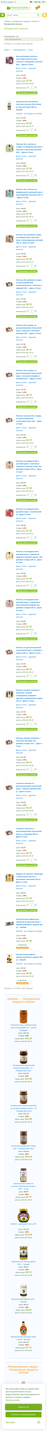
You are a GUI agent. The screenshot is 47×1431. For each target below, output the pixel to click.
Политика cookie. (13, 1400)
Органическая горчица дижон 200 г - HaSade (24, 1263)
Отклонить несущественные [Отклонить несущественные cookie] (23, 1414)
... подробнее (21, 945)
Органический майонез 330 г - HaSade (23, 1300)
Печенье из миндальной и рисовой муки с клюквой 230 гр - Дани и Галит (28, 511)
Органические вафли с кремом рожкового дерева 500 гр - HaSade (29, 957)
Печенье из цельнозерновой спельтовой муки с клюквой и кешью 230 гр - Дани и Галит (29, 650)
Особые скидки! (8, 2)
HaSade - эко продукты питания (29, 114)
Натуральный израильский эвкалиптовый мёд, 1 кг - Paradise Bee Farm (23, 1068)
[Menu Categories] (2, 15)
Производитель (19, 50)
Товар (7, 50)
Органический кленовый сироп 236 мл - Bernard (23, 1338)
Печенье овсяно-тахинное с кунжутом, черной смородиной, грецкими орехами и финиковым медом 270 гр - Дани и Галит (29, 695)
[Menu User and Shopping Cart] (44, 15)
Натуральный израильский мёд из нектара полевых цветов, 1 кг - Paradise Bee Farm (23, 1108)
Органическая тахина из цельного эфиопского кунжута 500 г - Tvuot (23, 1186)
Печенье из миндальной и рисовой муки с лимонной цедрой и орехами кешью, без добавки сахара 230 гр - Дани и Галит (29, 557)
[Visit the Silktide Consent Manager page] (38, 1422)
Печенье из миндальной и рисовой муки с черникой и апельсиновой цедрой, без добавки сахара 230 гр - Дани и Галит (29, 605)
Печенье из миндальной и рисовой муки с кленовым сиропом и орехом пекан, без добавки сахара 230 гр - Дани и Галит (29, 466)
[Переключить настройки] (11, 1422)
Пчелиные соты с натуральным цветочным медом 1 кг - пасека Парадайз (23, 1027)
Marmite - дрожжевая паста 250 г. (23, 1225)
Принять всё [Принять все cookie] (23, 1407)
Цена (30, 50)
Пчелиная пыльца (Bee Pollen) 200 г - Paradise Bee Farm (23, 1147)
